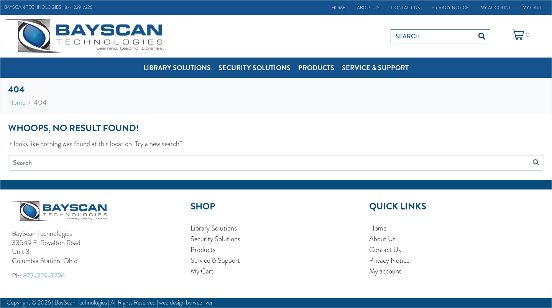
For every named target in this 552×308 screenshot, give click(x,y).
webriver (203, 302)
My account (495, 7)
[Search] (482, 36)
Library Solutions (214, 228)
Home (338, 7)
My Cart (532, 7)
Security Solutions (215, 239)
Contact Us (405, 7)
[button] (177, 67)
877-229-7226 (78, 7)
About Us (368, 7)
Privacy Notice (450, 7)
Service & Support (215, 260)
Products (203, 250)
